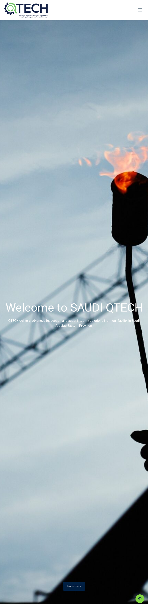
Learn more (74, 586)
